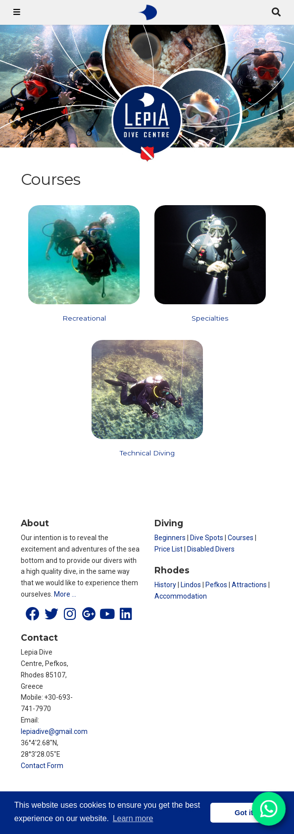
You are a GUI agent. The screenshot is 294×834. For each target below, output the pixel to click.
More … (65, 594)
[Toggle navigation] (16, 12)
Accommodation (180, 596)
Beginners (170, 538)
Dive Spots (206, 538)
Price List (168, 549)
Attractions (249, 585)
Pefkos (216, 585)
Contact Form (42, 766)
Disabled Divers (211, 549)
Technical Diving (147, 453)
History (165, 585)
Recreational (84, 318)
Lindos (191, 585)
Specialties (210, 318)
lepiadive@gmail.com (54, 731)
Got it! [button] (245, 813)
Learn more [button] (133, 818)
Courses (240, 538)
